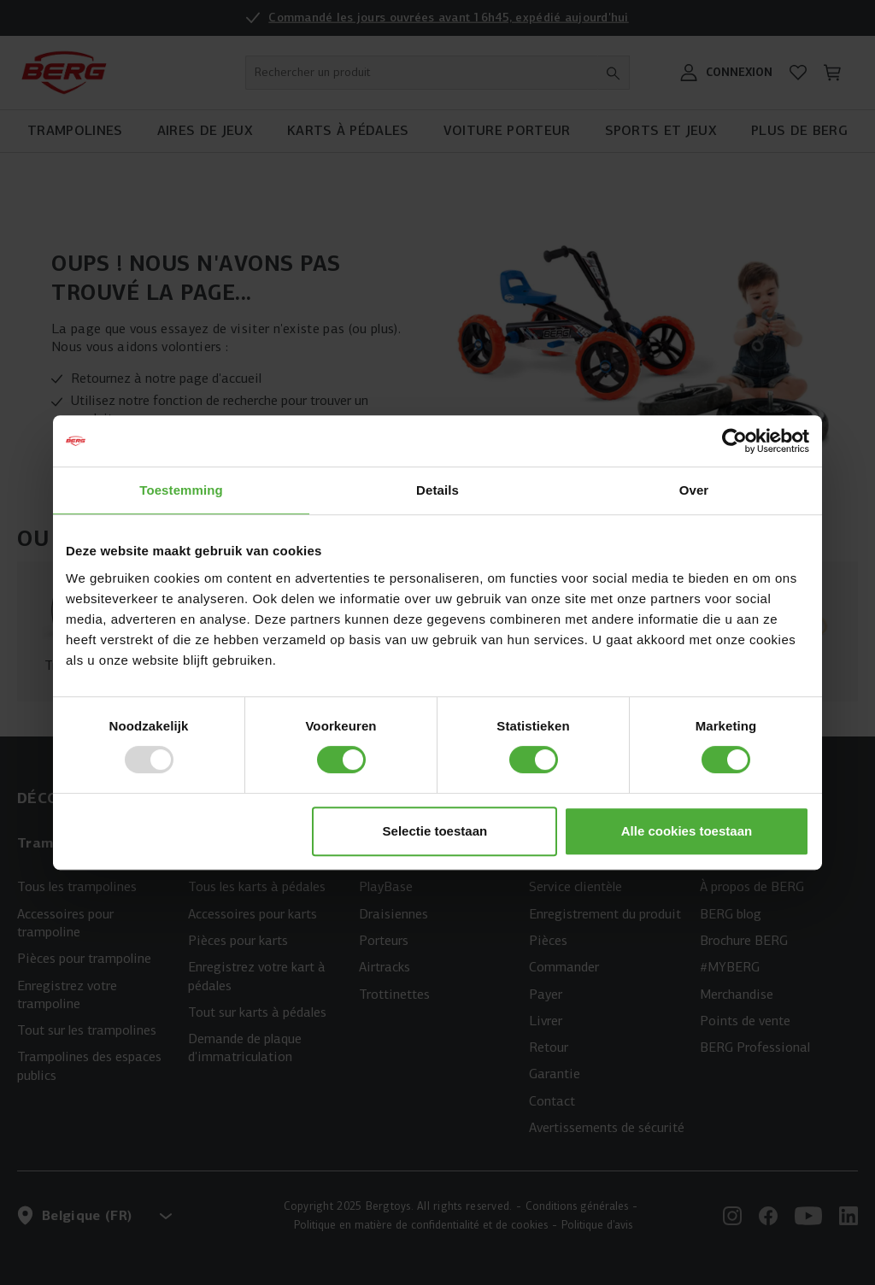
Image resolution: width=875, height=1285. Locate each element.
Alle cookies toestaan (686, 831)
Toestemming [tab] (181, 490)
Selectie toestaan (435, 831)
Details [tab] (437, 490)
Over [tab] (694, 490)
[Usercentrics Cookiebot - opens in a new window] (734, 441)
